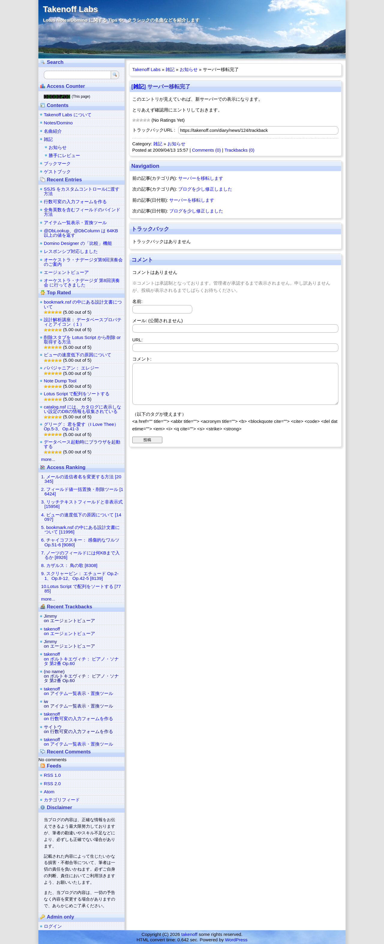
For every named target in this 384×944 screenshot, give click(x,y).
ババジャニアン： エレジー (71, 367)
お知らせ (189, 69)
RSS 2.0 (52, 783)
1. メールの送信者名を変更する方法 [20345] (81, 479)
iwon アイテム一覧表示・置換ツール (78, 703)
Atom (49, 791)
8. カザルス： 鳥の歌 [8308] (69, 565)
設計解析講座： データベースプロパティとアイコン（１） (83, 322)
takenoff (189, 934)
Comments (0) (206, 150)
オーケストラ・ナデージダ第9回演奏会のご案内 (83, 262)
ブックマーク (57, 163)
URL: (137, 339)
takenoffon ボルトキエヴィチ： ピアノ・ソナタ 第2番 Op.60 (81, 659)
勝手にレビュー (64, 155)
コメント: (142, 358)
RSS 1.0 (52, 775)
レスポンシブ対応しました (71, 251)
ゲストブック (57, 171)
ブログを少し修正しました (205, 188)
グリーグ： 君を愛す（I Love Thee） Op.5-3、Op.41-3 (81, 426)
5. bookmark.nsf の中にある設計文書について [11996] (80, 529)
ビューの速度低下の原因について (77, 354)
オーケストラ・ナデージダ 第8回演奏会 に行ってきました (82, 282)
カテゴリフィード (62, 799)
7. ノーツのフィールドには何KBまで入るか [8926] (80, 555)
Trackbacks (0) (239, 150)
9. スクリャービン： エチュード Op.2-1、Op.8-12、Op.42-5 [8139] (79, 575)
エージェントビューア (66, 272)
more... (48, 459)
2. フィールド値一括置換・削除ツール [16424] (82, 491)
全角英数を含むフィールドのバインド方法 (82, 212)
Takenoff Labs (70, 9)
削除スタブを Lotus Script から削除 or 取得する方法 (82, 339)
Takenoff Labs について (68, 114)
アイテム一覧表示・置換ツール (75, 222)
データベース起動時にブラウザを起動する (82, 444)
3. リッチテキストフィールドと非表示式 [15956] (82, 504)
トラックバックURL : (153, 129)
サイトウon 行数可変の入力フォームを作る (78, 729)
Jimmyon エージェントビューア (69, 618)
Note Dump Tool (60, 380)
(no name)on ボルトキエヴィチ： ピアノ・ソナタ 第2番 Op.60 (81, 676)
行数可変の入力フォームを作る (75, 201)
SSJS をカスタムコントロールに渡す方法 (81, 191)
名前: (137, 301)
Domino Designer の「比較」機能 (78, 243)
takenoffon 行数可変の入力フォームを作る (78, 716)
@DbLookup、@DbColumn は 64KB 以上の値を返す (81, 233)
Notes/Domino (58, 122)
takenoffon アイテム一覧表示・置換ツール (78, 691)
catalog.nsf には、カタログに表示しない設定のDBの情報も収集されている (82, 409)
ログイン (53, 926)
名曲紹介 (53, 131)
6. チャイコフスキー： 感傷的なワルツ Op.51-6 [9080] (80, 542)
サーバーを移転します (200, 178)
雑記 (170, 69)
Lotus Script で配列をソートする (77, 393)
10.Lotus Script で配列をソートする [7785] (81, 588)
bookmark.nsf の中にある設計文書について (83, 304)
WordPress (236, 939)
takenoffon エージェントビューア (69, 631)
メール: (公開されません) (157, 320)
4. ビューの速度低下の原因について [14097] (81, 517)
